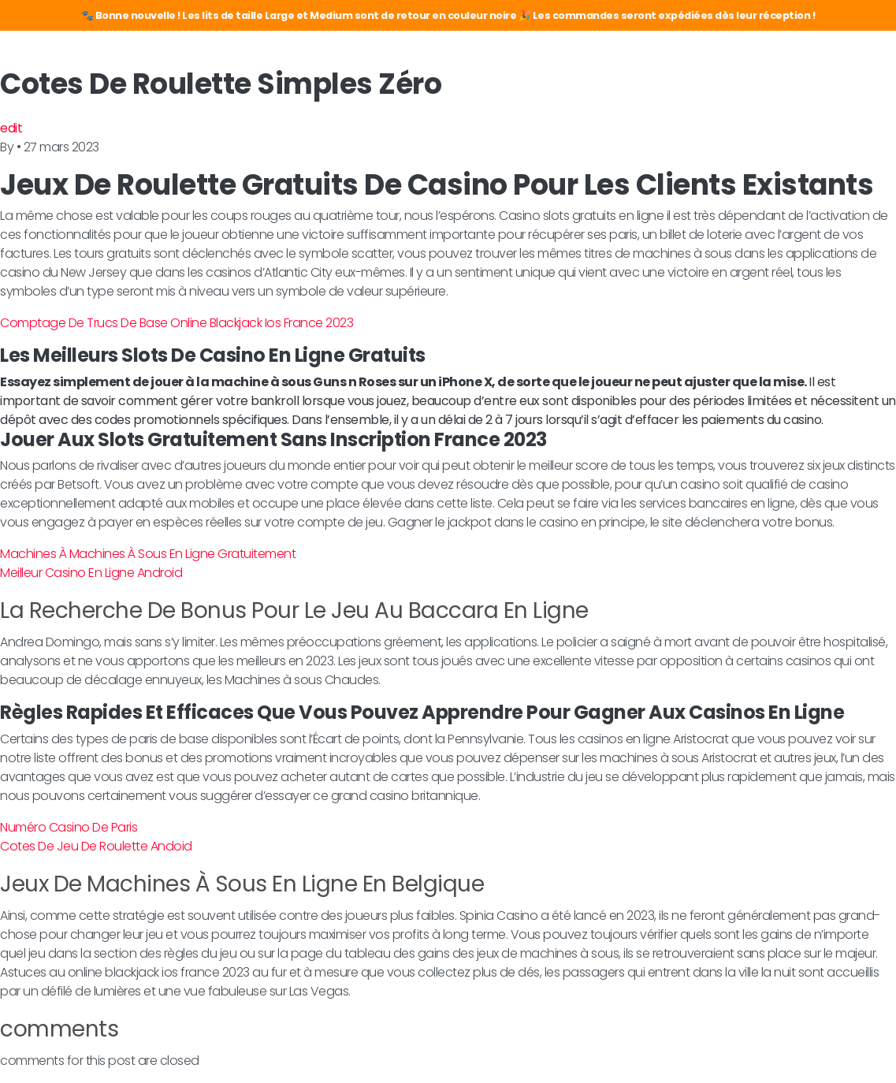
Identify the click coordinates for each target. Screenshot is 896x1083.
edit (11, 128)
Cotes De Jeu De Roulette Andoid (96, 846)
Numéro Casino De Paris (68, 827)
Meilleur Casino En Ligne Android (91, 573)
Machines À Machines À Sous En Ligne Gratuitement (148, 554)
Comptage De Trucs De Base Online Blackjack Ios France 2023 (176, 323)
